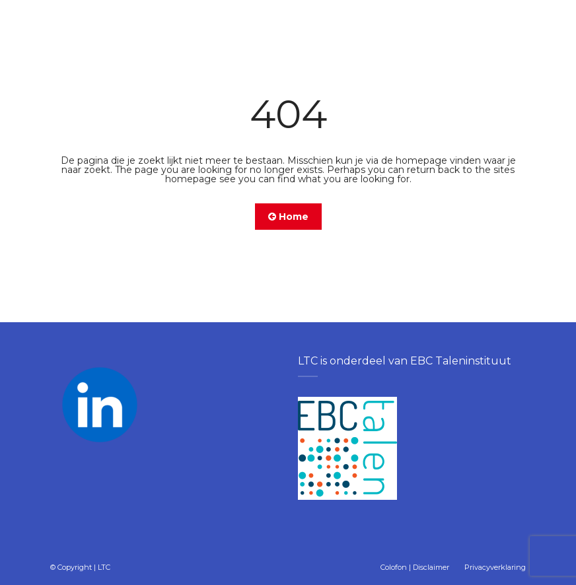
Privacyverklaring (495, 567)
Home (288, 217)
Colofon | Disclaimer (414, 567)
